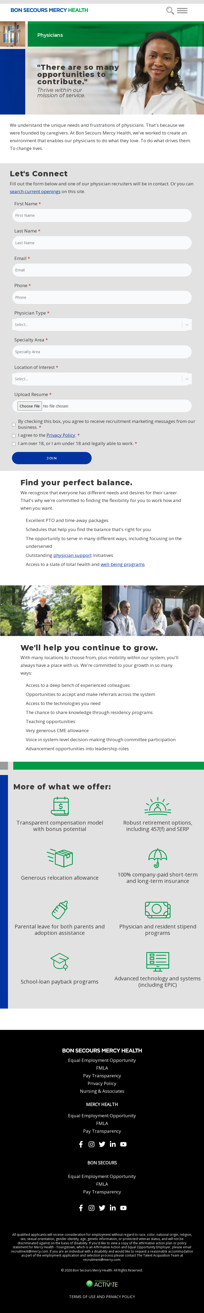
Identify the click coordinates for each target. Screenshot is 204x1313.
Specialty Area (31, 340)
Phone (22, 285)
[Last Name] (102, 243)
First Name (27, 204)
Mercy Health (102, 1104)
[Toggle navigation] (182, 11)
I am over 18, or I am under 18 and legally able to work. (77, 443)
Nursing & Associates (102, 1091)
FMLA (102, 1068)
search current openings (35, 191)
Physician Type (31, 313)
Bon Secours (102, 1163)
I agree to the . (49, 435)
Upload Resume (33, 394)
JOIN (52, 458)
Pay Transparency (102, 1076)
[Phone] (102, 297)
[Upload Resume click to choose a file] (102, 406)
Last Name (27, 231)
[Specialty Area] (102, 352)
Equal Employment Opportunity (102, 1060)
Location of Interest (36, 367)
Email (22, 258)
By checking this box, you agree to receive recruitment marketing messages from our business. (106, 424)
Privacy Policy (60, 435)
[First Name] (102, 215)
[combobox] (15, 324)
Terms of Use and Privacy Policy (102, 1296)
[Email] (102, 270)
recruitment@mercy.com (29, 1251)
